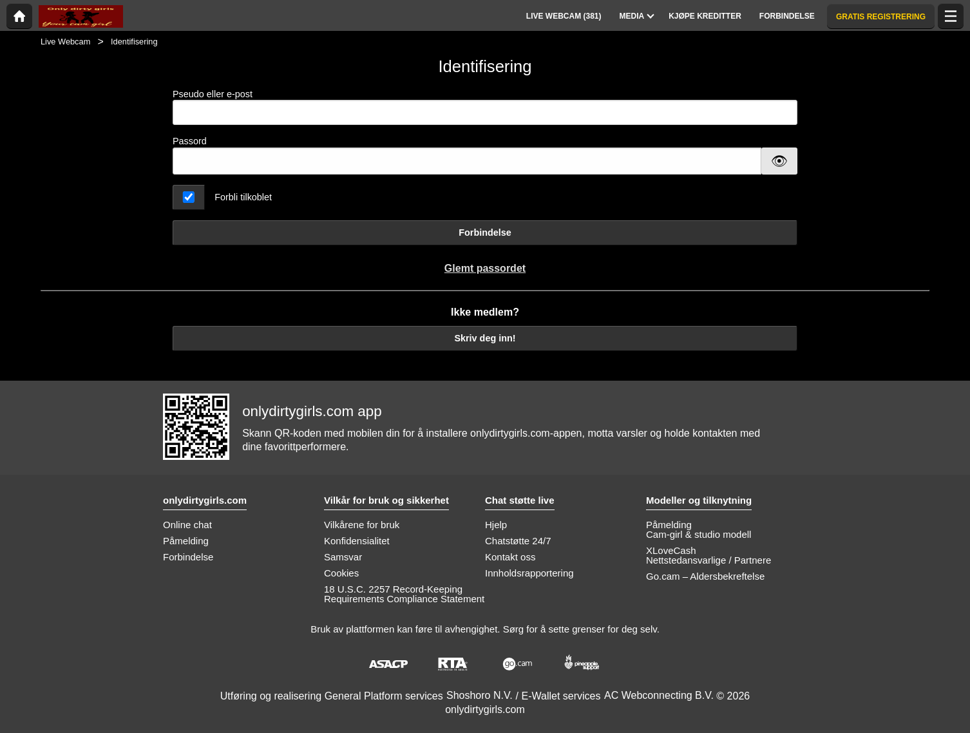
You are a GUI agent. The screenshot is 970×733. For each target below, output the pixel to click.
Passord (190, 141)
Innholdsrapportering (529, 572)
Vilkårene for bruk (361, 524)
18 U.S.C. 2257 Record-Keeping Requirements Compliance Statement (404, 594)
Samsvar (343, 556)
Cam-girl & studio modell (698, 534)
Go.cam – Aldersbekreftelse (705, 576)
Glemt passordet (485, 268)
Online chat (187, 524)
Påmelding (186, 540)
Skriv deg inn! (484, 338)
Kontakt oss (510, 556)
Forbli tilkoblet (243, 197)
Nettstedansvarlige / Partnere (708, 560)
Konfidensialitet (357, 540)
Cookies (341, 572)
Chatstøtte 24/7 (518, 540)
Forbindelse (485, 232)
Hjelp (496, 524)
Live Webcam (65, 41)
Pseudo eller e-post (485, 107)
